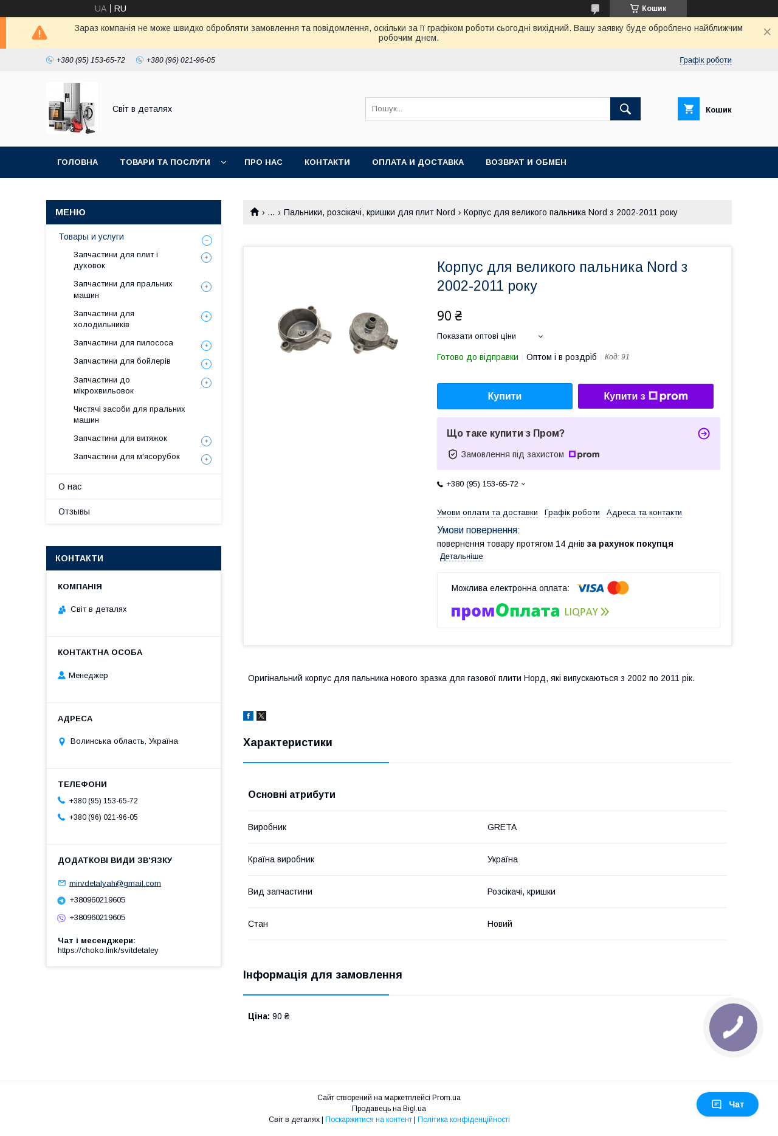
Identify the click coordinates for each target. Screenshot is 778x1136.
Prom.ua (446, 1097)
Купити (505, 396)
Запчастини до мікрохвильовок (104, 385)
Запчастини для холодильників (104, 319)
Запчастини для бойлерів (122, 360)
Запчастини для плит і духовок (116, 260)
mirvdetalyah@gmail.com (115, 882)
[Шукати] (625, 108)
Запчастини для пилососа (123, 342)
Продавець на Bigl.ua (389, 1108)
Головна (77, 162)
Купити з (645, 396)
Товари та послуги (165, 162)
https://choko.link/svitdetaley (108, 950)
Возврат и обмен (526, 162)
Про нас (263, 162)
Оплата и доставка (418, 162)
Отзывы (74, 511)
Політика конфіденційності (464, 1119)
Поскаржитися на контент (368, 1119)
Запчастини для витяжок (120, 438)
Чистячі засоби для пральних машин (129, 414)
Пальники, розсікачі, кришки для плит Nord (369, 212)
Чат (727, 1104)
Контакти (327, 162)
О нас (69, 486)
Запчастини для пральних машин (123, 289)
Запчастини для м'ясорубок (127, 456)
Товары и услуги (91, 236)
